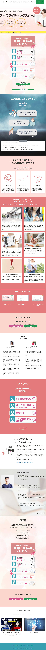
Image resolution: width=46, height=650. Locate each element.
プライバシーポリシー (30, 645)
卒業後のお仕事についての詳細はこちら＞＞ (25, 462)
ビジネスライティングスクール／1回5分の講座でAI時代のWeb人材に (24, 648)
